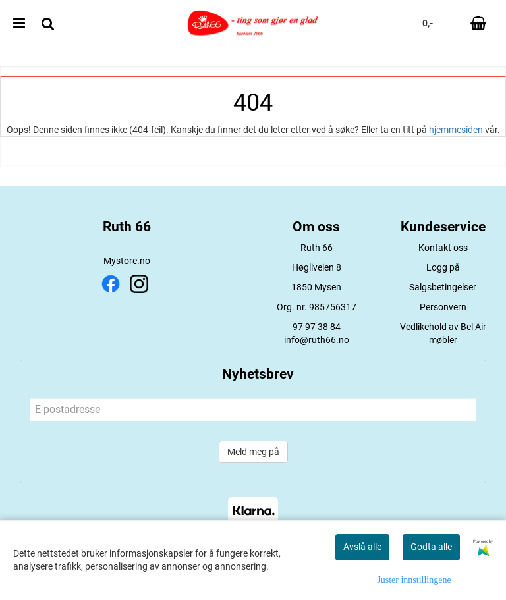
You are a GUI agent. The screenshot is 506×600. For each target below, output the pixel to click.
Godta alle (431, 546)
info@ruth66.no (316, 340)
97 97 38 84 (317, 326)
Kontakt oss (443, 247)
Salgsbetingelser (442, 287)
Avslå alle (362, 546)
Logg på (443, 267)
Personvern (443, 307)
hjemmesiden (456, 129)
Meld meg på (253, 452)
